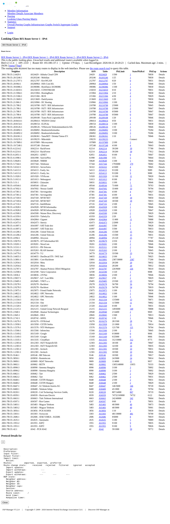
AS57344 (103, 164)
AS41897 (103, 226)
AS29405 (103, 281)
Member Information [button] (17, 10)
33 (131, 189)
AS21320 (103, 306)
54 (131, 287)
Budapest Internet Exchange (14, 517)
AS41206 (103, 232)
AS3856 (102, 411)
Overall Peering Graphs (19, 24)
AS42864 (103, 219)
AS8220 (102, 392)
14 (131, 346)
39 (131, 148)
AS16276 (103, 321)
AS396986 (103, 87)
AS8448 (102, 380)
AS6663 (102, 398)
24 (131, 358)
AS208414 (103, 121)
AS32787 (103, 269)
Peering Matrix (29, 19)
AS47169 (103, 198)
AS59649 (103, 161)
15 (131, 232)
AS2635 (102, 420)
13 (131, 300)
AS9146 (102, 355)
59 (131, 429)
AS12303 (103, 343)
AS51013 (103, 179)
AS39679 (103, 241)
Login (10, 32)
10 (131, 349)
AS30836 (103, 275)
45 (131, 389)
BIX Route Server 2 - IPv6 (95, 57)
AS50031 (103, 182)
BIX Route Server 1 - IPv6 (14, 45)
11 (131, 176)
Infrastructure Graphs (42, 24)
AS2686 (102, 417)
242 (131, 398)
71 (131, 185)
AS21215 (103, 309)
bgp (19, 65)
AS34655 (103, 256)
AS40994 (103, 238)
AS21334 (103, 300)
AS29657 (103, 278)
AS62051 (103, 155)
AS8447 (102, 386)
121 (131, 327)
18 (131, 198)
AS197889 (103, 142)
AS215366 (103, 96)
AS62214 (103, 148)
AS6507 (102, 401)
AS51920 (103, 176)
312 (131, 340)
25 (131, 238)
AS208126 (103, 127)
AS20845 (103, 315)
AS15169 (103, 333)
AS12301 (103, 349)
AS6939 (102, 395)
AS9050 (102, 358)
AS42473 (103, 222)
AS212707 (103, 81)
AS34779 (103, 253)
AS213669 (103, 99)
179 (131, 164)
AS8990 (102, 367)
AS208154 (103, 124)
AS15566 (103, 330)
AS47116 (103, 204)
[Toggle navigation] (27, 6)
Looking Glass (14, 19)
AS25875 (103, 290)
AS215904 (103, 93)
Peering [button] (11, 16)
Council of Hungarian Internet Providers (47, 517)
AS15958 (103, 324)
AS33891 (103, 259)
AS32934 (103, 263)
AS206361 (103, 136)
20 (131, 263)
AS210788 (103, 105)
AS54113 (103, 170)
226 (131, 269)
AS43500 (103, 213)
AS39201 (103, 244)
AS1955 (102, 423)
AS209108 (103, 118)
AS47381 (103, 192)
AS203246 (103, 77)
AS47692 (103, 189)
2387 (132, 259)
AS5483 (102, 404)
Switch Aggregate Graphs (65, 24)
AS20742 (103, 318)
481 (131, 414)
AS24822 (103, 293)
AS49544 (103, 185)
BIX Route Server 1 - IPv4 (14, 57)
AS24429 (103, 74)
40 (131, 404)
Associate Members (33, 13)
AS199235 (103, 139)
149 (131, 309)
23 (131, 281)
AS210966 (103, 102)
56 (131, 284)
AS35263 (103, 250)
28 (131, 321)
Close (5, 513)
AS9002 (102, 364)
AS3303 (102, 414)
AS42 (101, 429)
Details (162, 74)
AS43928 (103, 207)
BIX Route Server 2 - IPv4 (68, 57)
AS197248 (103, 145)
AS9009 (102, 361)
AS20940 (103, 312)
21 (131, 324)
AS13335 (103, 340)
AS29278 (103, 284)
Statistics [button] (11, 22)
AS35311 (103, 247)
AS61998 (103, 158)
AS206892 (103, 130)
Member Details (15, 13)
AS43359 (103, 216)
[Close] (3, 442)
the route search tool (100, 68)
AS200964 (103, 84)
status (12, 65)
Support (11, 27)
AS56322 (103, 167)
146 (131, 386)
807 (131, 392)
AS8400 (102, 389)
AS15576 (103, 327)
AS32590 (103, 272)
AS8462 (102, 374)
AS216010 (103, 90)
